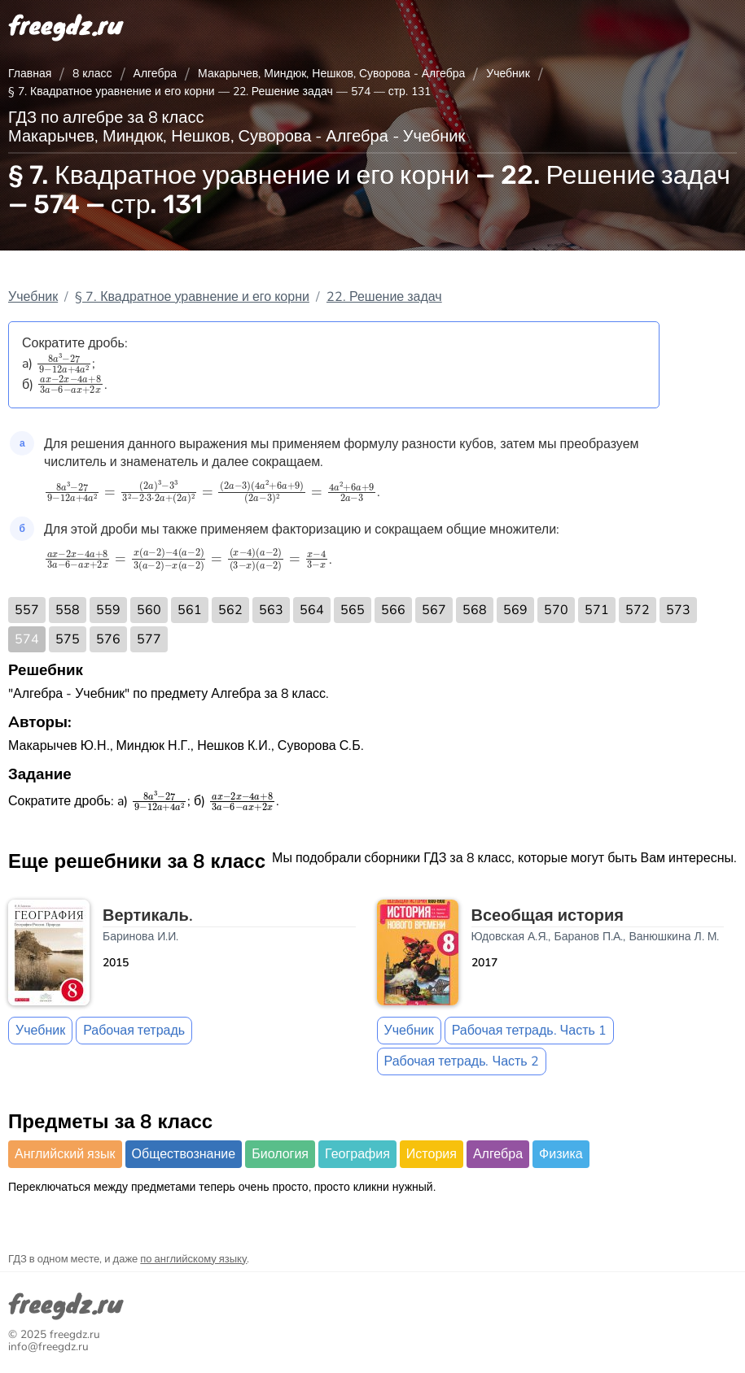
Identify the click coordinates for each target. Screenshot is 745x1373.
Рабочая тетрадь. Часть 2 (461, 1061)
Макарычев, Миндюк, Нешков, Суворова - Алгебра (331, 73)
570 (556, 610)
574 (27, 639)
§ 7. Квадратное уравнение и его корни (192, 297)
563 (271, 610)
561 (189, 610)
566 (393, 610)
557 (27, 610)
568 (474, 610)
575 (67, 639)
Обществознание (184, 1154)
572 (637, 610)
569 (515, 610)
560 (149, 610)
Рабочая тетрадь (134, 1031)
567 (434, 610)
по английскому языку (193, 1259)
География (357, 1154)
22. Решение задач (384, 297)
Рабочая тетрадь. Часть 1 (529, 1031)
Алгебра (155, 73)
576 (108, 639)
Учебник (508, 73)
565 (352, 610)
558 (67, 610)
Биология (280, 1154)
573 (678, 610)
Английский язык (65, 1154)
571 (597, 610)
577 (149, 639)
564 (312, 610)
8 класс (92, 73)
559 (108, 610)
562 (230, 610)
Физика (561, 1154)
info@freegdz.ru (48, 1346)
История (431, 1154)
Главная (29, 73)
